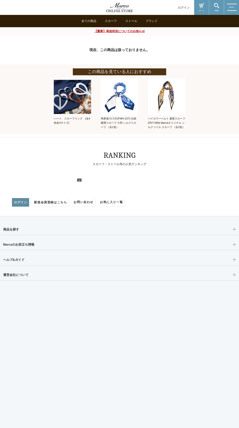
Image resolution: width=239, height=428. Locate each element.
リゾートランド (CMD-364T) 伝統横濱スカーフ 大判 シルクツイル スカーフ (39, 227)
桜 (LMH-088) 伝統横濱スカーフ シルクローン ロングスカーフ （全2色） (159, 227)
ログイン (184, 7)
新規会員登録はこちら (50, 325)
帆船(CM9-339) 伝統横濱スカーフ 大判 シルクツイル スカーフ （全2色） (119, 227)
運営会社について (18, 404)
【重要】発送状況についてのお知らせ (119, 31)
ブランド (152, 21)
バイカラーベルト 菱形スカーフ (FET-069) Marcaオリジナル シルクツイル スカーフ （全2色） (166, 123)
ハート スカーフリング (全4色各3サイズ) (72, 120)
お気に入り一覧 (111, 325)
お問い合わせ (83, 325)
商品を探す (12, 353)
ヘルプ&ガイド (15, 387)
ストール (131, 21)
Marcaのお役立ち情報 (21, 370)
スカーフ (111, 21)
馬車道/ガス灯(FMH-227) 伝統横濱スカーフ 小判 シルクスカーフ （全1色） (118, 123)
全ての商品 (88, 21)
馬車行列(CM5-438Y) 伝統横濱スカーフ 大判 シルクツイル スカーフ (199, 227)
